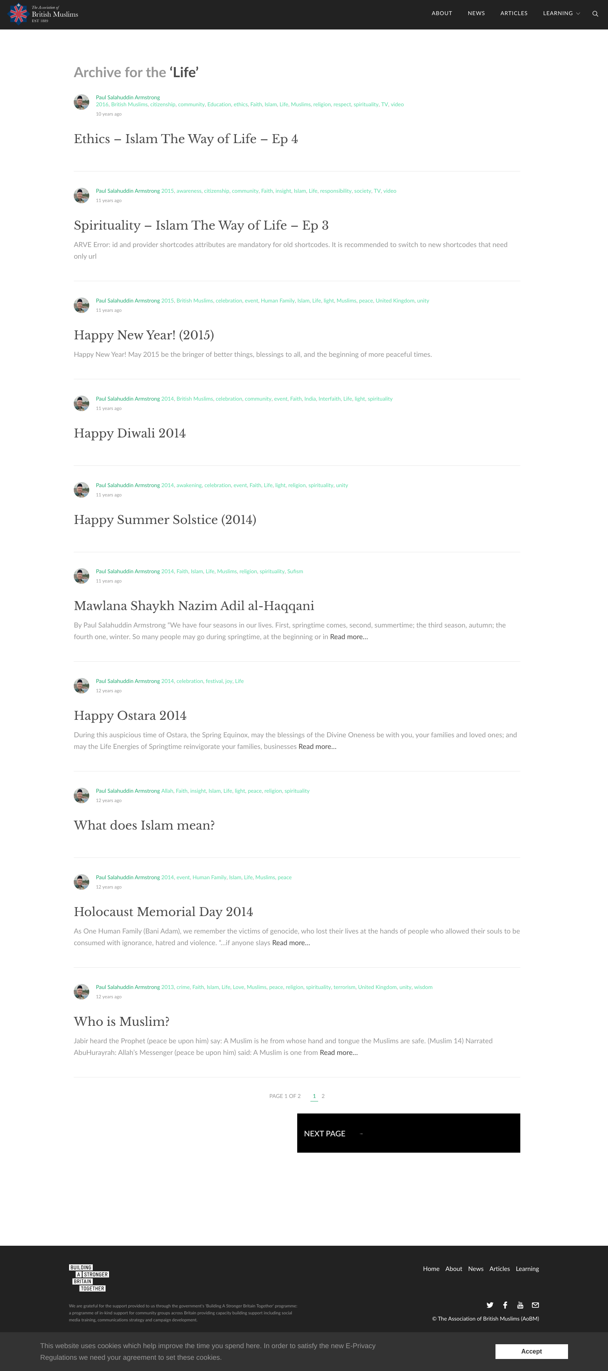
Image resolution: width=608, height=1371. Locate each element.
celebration (229, 300)
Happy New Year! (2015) (144, 335)
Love (238, 987)
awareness (189, 191)
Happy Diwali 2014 (130, 434)
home (431, 1268)
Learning (558, 13)
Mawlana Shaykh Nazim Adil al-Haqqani (194, 606)
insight (283, 191)
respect (342, 104)
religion (322, 104)
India (310, 399)
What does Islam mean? (144, 826)
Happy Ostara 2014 (130, 716)
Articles (514, 13)
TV (384, 104)
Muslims (301, 104)
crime (183, 987)
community (191, 104)
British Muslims (129, 104)
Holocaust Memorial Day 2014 (163, 912)
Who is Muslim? (122, 1022)
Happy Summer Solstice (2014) (165, 520)
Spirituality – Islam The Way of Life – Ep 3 (201, 226)
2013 (167, 987)
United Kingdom (395, 300)
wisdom (423, 987)
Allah (167, 791)
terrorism (344, 987)
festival (214, 681)
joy (228, 681)
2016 (102, 104)
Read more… (349, 636)
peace (366, 300)
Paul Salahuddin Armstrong (128, 97)
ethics (241, 104)
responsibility (336, 191)
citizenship (162, 104)
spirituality (365, 104)
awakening (189, 485)
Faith (256, 104)
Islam (271, 104)
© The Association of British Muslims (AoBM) (485, 1319)
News (476, 13)
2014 (167, 399)
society (362, 191)
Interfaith (330, 399)
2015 (167, 191)
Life (283, 104)
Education (219, 104)
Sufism (295, 571)
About (442, 13)
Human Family (277, 300)
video (397, 104)
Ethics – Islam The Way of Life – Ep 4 (186, 139)
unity (423, 300)
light (329, 300)
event (251, 300)
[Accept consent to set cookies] (531, 1351)
